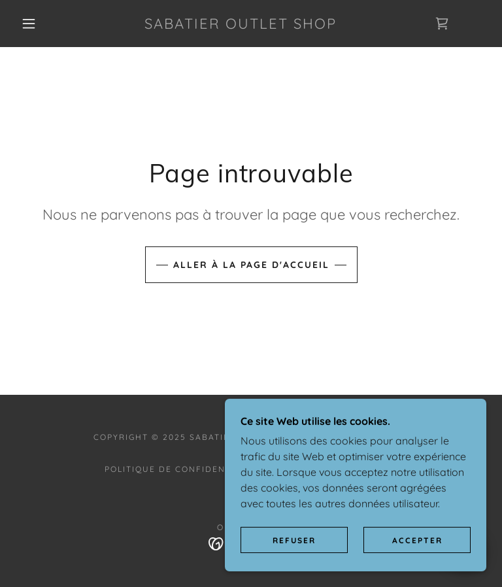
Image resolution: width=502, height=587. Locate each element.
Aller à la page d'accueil (251, 265)
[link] (240, 24)
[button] (29, 23)
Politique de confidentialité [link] (183, 469)
